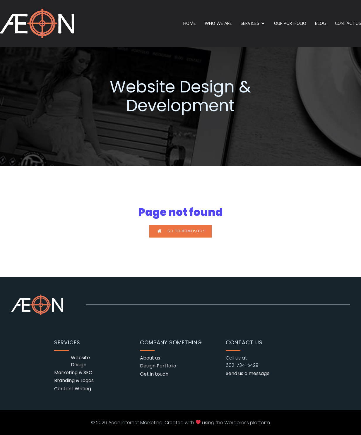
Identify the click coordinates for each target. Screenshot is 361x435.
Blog (320, 23)
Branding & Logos (74, 380)
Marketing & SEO (73, 372)
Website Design (80, 361)
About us (150, 358)
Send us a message (248, 373)
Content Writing (72, 388)
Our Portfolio (290, 23)
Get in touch (154, 374)
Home (189, 23)
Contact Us (348, 23)
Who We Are (218, 23)
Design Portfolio (158, 365)
